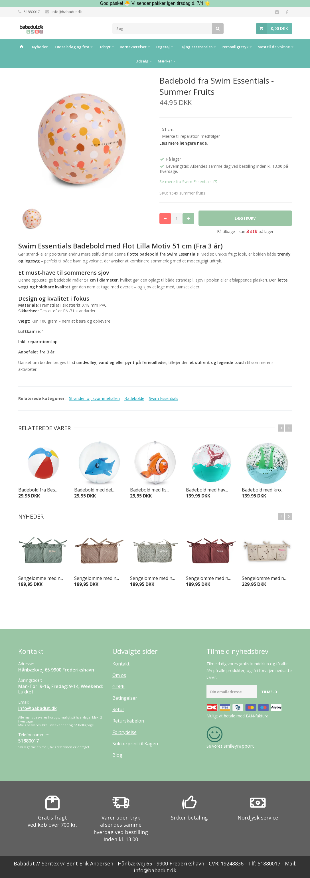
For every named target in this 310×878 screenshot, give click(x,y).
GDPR (118, 686)
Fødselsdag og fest (72, 46)
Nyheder (40, 46)
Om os (119, 675)
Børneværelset (133, 46)
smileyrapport (239, 746)
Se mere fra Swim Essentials (186, 181)
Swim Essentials (163, 398)
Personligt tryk (235, 46)
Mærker (165, 61)
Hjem (21, 46)
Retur (118, 709)
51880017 (32, 11)
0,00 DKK (279, 28)
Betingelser (124, 698)
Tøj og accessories (195, 46)
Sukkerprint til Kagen (135, 744)
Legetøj (163, 46)
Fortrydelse (124, 732)
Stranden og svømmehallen (94, 398)
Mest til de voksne (274, 46)
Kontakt (120, 664)
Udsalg (142, 61)
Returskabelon (128, 721)
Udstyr (104, 46)
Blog (117, 755)
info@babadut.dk (67, 11)
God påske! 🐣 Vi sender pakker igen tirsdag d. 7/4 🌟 (155, 3)
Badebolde (134, 398)
